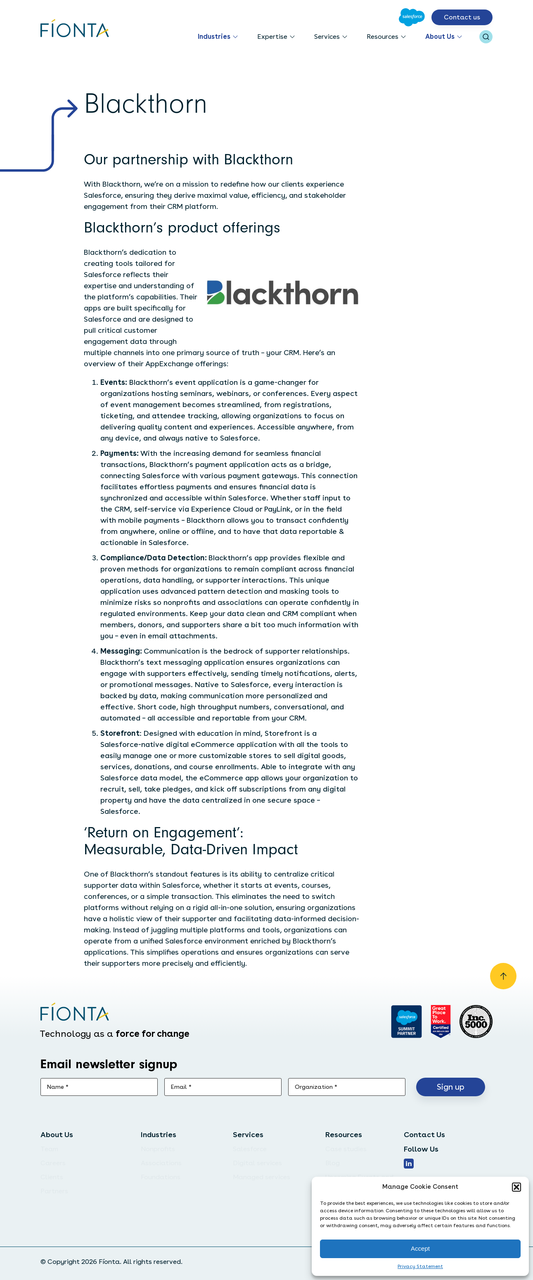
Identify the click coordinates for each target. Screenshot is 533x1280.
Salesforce (250, 1149)
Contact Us (424, 1134)
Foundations (160, 1177)
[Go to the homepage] (74, 29)
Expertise (272, 36)
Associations (161, 1163)
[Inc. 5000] (476, 1021)
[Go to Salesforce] (412, 17)
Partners (54, 1191)
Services (327, 36)
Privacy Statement (420, 1266)
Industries (214, 36)
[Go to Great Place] (440, 1021)
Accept (420, 1248)
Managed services (261, 1177)
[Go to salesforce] (406, 1021)
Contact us (462, 17)
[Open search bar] (486, 36)
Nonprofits (158, 1149)
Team (49, 1149)
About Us (440, 36)
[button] (516, 1187)
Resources (382, 36)
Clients (51, 1177)
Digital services (257, 1163)
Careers (53, 1163)
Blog (332, 1163)
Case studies (346, 1149)
